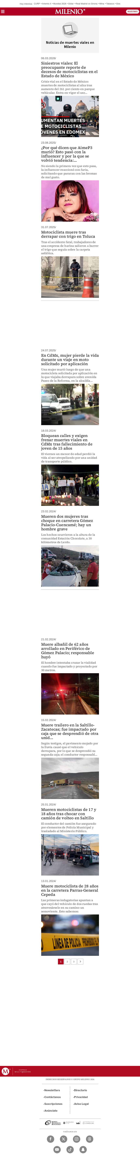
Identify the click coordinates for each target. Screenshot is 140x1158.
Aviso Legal (81, 1103)
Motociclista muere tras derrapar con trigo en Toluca (68, 234)
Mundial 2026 (59, 3)
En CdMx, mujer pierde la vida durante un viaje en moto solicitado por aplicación (70, 359)
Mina (101, 3)
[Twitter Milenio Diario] (63, 1139)
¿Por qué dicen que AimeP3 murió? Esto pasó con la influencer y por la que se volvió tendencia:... (66, 154)
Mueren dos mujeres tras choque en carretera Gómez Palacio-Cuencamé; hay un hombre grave (67, 523)
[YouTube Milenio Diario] (57, 1149)
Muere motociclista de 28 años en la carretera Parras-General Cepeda (69, 890)
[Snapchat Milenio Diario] (83, 1149)
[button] (3, 12)
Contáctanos (52, 1097)
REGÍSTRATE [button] (133, 11)
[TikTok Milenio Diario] (70, 1149)
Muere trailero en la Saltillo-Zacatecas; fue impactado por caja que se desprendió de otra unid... (69, 731)
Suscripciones (53, 1103)
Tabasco (110, 3)
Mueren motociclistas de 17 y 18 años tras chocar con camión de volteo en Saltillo (68, 814)
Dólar (71, 3)
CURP (37, 3)
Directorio (80, 1090)
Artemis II (46, 3)
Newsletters (52, 1090)
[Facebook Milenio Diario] (50, 1139)
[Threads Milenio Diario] (89, 1139)
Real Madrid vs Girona (87, 3)
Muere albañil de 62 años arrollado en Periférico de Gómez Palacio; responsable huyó (67, 651)
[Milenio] (70, 11)
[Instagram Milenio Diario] (76, 1139)
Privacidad (81, 1097)
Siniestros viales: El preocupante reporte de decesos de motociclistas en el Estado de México (69, 69)
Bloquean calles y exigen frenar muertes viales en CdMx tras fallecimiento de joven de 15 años (66, 442)
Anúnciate (50, 1110)
